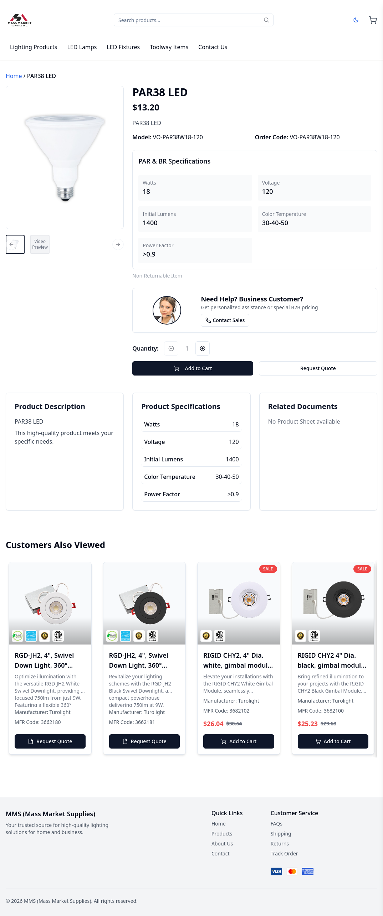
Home (14, 76)
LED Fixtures (123, 47)
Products (221, 833)
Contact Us (212, 47)
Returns (280, 843)
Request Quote (318, 368)
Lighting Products (33, 47)
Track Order (284, 853)
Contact (220, 853)
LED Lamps (82, 47)
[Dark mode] (356, 20)
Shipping (281, 833)
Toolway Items (169, 47)
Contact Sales (225, 320)
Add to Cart (193, 368)
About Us (222, 843)
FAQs (276, 823)
